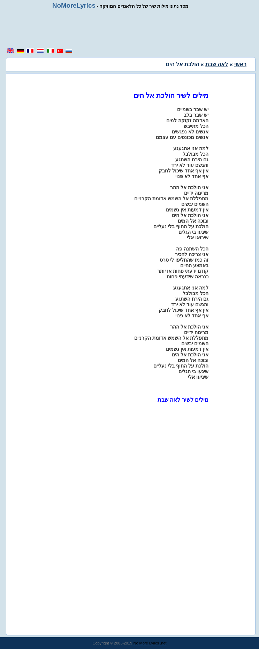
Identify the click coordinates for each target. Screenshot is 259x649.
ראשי (240, 64)
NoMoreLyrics (74, 5)
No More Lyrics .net (150, 643)
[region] (132, 28)
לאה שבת (216, 64)
